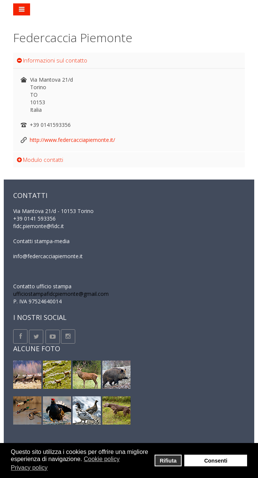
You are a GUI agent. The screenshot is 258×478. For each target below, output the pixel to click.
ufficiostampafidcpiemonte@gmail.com (61, 293)
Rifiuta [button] (168, 461)
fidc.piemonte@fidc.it (38, 226)
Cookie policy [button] (102, 459)
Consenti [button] (216, 461)
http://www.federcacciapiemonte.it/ (72, 139)
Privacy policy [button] (29, 467)
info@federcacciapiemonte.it (48, 256)
